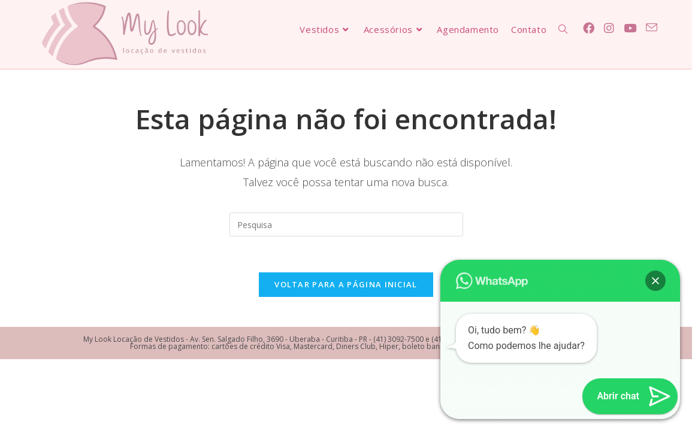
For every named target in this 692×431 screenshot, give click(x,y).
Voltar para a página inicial (345, 284)
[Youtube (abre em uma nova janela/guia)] (630, 28)
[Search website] (562, 29)
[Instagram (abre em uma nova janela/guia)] (609, 28)
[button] (655, 281)
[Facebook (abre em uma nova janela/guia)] (588, 28)
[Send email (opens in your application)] (651, 28)
